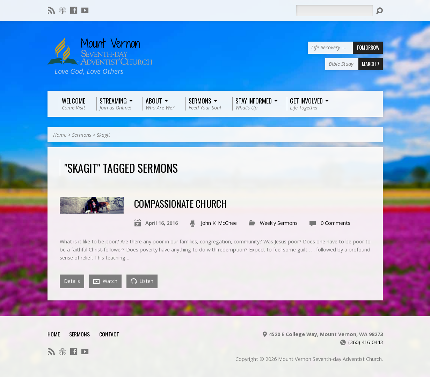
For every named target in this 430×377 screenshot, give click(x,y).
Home (59, 134)
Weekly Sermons (279, 223)
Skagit (103, 134)
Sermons (81, 134)
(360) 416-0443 (365, 342)
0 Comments (335, 223)
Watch (105, 281)
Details (72, 281)
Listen (142, 281)
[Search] (334, 10)
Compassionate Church (180, 203)
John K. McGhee (219, 223)
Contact (109, 334)
